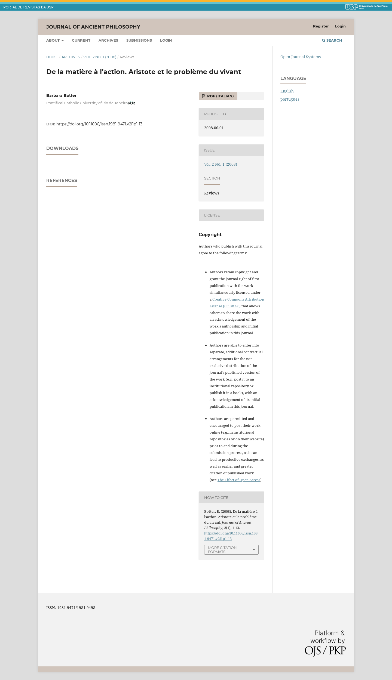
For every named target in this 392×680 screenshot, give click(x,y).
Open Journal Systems (300, 56)
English (287, 91)
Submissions (139, 40)
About (53, 40)
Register (321, 26)
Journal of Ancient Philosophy (93, 27)
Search (332, 40)
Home (52, 57)
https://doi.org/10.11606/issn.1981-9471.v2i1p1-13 (99, 124)
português (289, 99)
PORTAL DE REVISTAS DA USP (29, 7)
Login (166, 40)
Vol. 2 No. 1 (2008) (99, 57)
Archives (108, 40)
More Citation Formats (222, 549)
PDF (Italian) (220, 96)
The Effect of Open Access (239, 479)
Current (81, 40)
